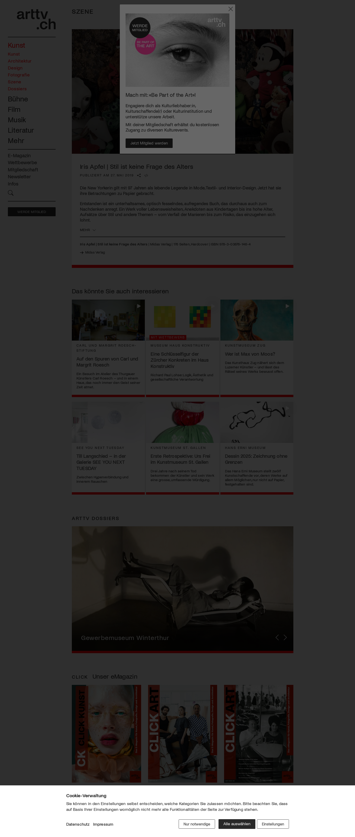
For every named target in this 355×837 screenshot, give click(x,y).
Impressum (103, 825)
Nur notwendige (192, 824)
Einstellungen (272, 824)
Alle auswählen (233, 824)
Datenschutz (78, 825)
